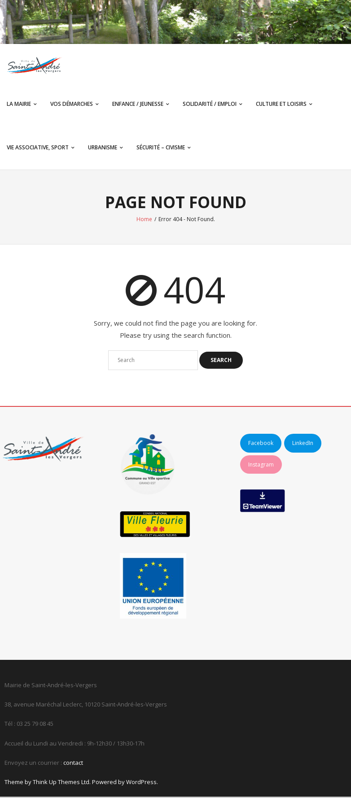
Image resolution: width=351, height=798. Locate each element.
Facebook (260, 444)
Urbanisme (102, 148)
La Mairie (19, 104)
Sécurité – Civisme (160, 148)
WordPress (141, 783)
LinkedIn (302, 444)
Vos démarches (71, 104)
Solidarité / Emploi (210, 104)
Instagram (261, 465)
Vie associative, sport (38, 148)
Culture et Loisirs (281, 104)
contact (73, 764)
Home (144, 220)
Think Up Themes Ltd (61, 783)
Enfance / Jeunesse (137, 104)
